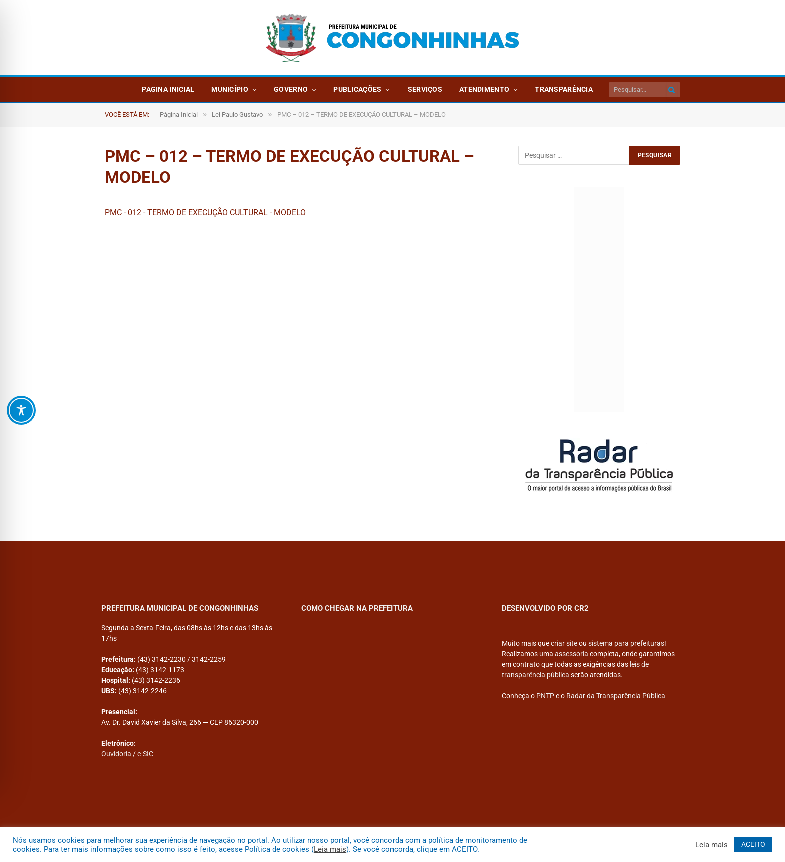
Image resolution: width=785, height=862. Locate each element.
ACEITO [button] (753, 844)
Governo (291, 89)
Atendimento (484, 89)
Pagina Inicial (168, 89)
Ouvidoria (116, 754)
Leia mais (330, 849)
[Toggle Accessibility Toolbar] (21, 410)
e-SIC (145, 754)
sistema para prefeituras (626, 643)
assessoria (571, 654)
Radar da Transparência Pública (615, 696)
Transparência (564, 89)
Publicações (357, 89)
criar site (564, 643)
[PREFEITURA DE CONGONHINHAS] (388, 690)
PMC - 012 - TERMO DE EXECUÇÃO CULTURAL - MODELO (205, 212)
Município (229, 89)
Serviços (425, 89)
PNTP (545, 696)
